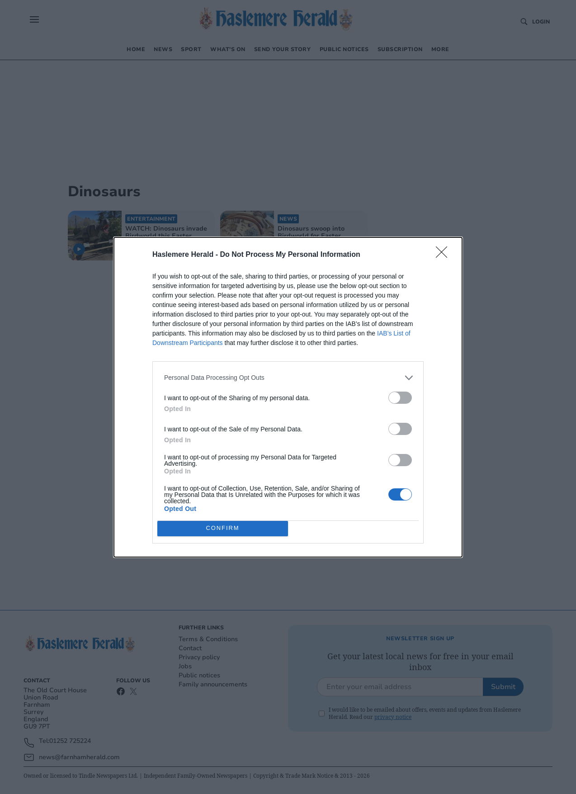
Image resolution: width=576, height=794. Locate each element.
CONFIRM (223, 528)
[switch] (400, 398)
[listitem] (288, 378)
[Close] (444, 255)
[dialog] (288, 397)
